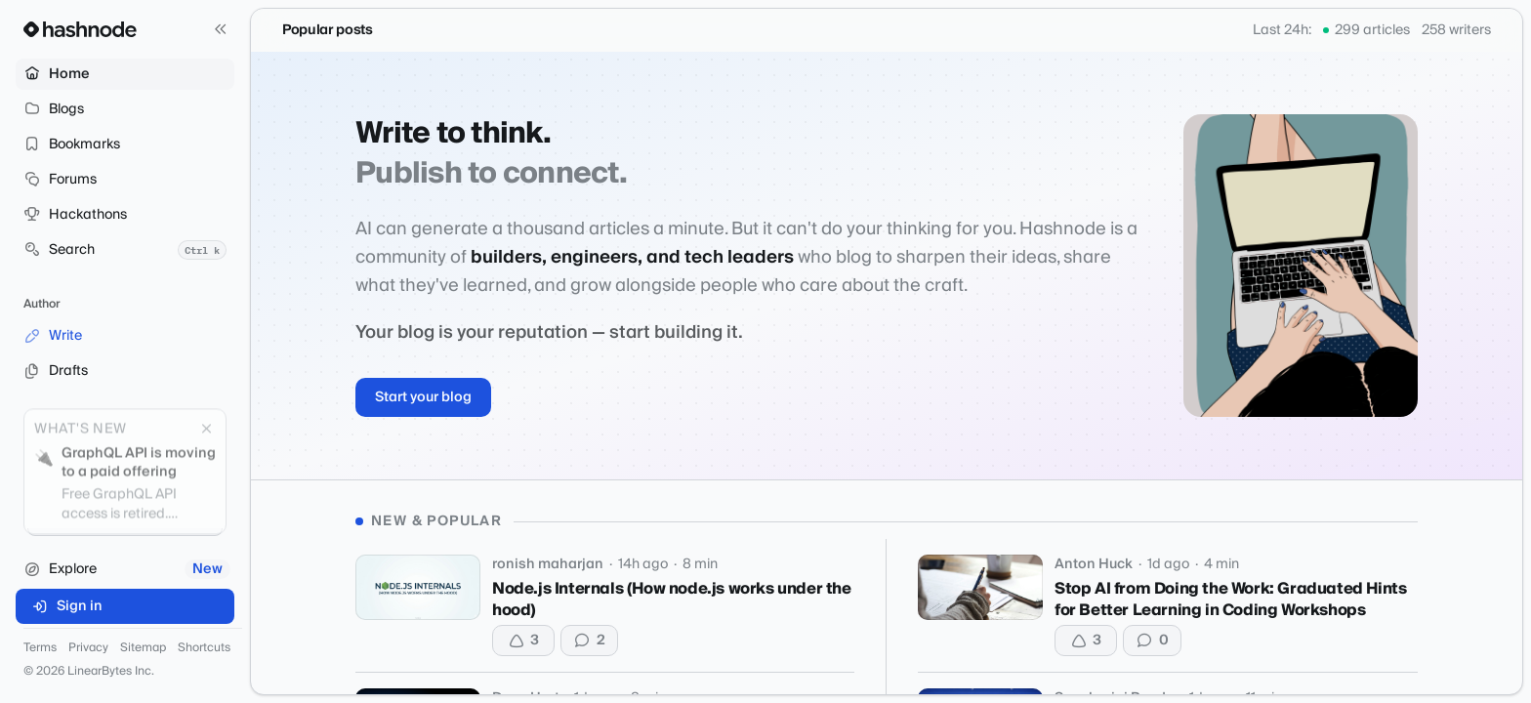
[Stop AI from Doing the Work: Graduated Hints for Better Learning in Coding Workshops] (980, 587)
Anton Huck (1094, 564)
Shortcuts (204, 648)
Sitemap (143, 648)
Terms (40, 648)
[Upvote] (523, 640)
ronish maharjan (547, 564)
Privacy (88, 648)
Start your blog (423, 397)
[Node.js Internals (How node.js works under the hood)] (417, 587)
